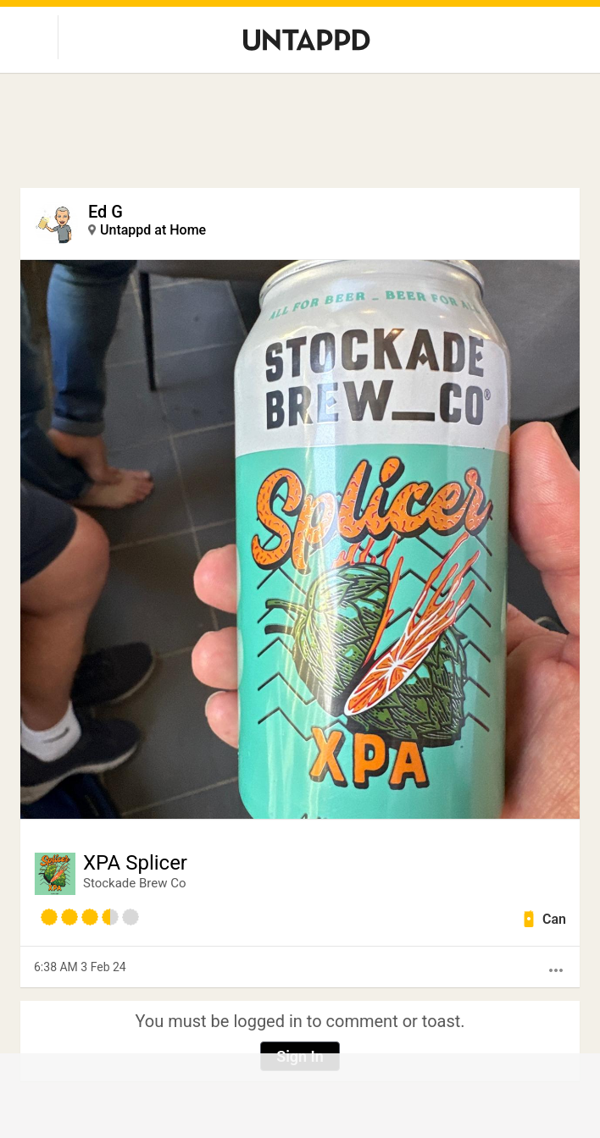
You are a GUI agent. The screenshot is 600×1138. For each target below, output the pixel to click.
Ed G (105, 212)
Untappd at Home (153, 230)
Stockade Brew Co (134, 883)
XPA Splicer (135, 863)
